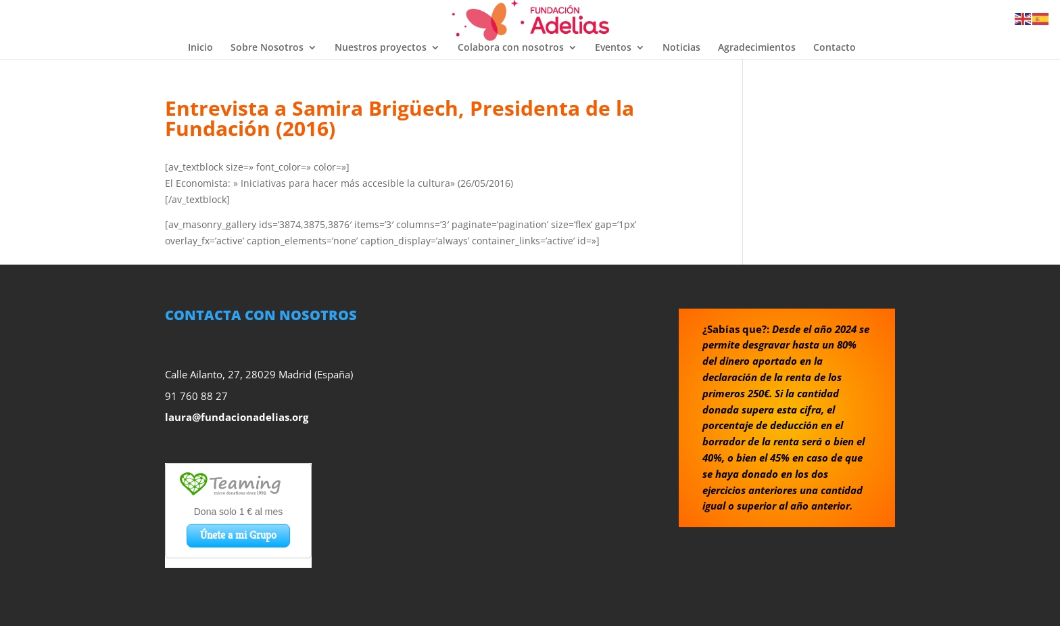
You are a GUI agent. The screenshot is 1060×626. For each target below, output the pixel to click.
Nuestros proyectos (381, 48)
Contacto (834, 48)
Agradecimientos (757, 48)
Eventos (613, 48)
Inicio (200, 48)
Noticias (681, 48)
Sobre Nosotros (267, 48)
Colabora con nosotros (511, 48)
